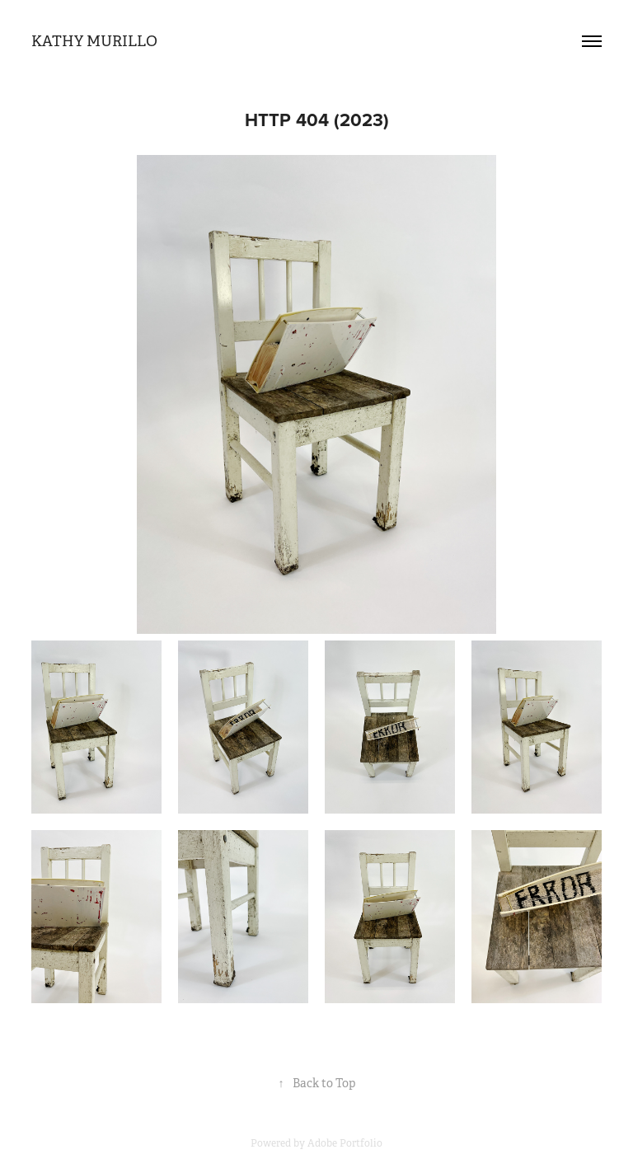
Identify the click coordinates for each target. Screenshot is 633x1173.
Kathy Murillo (94, 41)
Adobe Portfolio (344, 1143)
